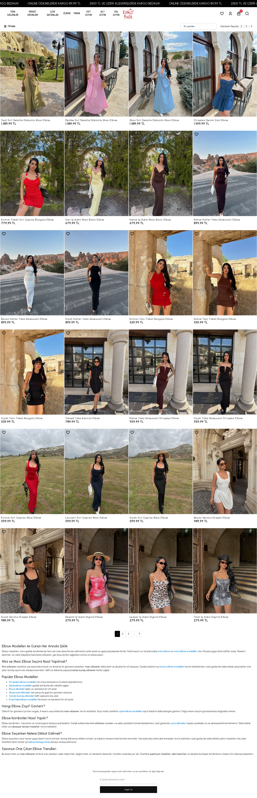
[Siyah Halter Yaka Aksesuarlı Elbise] (96, 272)
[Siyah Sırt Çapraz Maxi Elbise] (161, 471)
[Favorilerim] (222, 13)
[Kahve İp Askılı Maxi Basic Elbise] (161, 173)
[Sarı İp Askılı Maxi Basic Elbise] (96, 173)
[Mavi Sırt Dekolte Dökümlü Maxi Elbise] (161, 74)
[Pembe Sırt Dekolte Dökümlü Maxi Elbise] (96, 74)
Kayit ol (128, 789)
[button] (33, 13)
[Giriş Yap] (231, 13)
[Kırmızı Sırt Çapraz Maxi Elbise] (32, 471)
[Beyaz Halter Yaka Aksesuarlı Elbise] (32, 272)
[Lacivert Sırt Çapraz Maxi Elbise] (96, 471)
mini (13, 754)
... (133, 633)
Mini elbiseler (9, 666)
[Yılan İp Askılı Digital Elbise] (225, 570)
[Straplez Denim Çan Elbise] (225, 74)
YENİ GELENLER (12, 13)
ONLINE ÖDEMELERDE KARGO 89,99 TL (67, 3)
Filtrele (9, 26)
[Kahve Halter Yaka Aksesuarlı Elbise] (225, 173)
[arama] (248, 13)
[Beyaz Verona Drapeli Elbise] (225, 471)
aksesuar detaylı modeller (26, 726)
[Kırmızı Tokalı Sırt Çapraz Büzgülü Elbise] (32, 173)
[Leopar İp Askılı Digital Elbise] (161, 570)
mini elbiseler (97, 723)
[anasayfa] (128, 13)
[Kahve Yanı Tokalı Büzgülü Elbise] (225, 272)
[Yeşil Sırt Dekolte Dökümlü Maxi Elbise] (32, 74)
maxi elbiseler (92, 666)
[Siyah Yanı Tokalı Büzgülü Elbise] (32, 372)
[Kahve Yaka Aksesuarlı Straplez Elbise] (161, 372)
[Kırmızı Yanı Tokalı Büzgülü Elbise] (161, 272)
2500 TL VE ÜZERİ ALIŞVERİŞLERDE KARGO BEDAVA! (138, 3)
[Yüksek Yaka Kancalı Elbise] (96, 372)
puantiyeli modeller (160, 754)
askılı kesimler (179, 754)
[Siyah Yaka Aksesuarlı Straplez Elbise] (225, 372)
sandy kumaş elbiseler (84, 670)
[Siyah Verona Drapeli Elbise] (32, 570)
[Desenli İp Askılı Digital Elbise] (96, 570)
